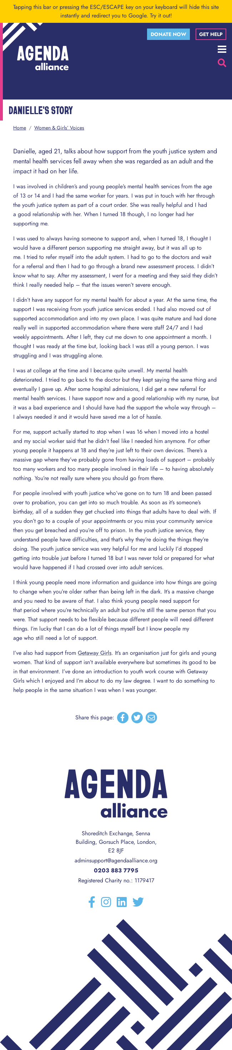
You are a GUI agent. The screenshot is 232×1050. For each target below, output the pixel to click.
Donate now (168, 34)
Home (19, 127)
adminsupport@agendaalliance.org (116, 860)
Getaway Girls (94, 653)
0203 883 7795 (116, 870)
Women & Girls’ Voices (59, 127)
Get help (211, 34)
